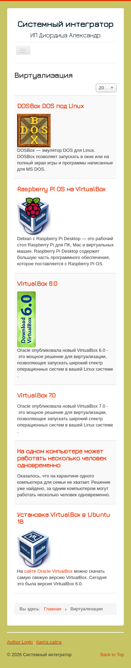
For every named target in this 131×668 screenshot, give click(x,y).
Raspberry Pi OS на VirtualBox (61, 189)
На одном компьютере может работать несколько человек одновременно (62, 458)
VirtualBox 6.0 (37, 283)
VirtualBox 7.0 (36, 395)
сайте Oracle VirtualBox (48, 571)
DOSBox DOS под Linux (50, 106)
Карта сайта (48, 642)
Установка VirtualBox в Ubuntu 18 (63, 518)
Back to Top (112, 654)
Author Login (20, 642)
